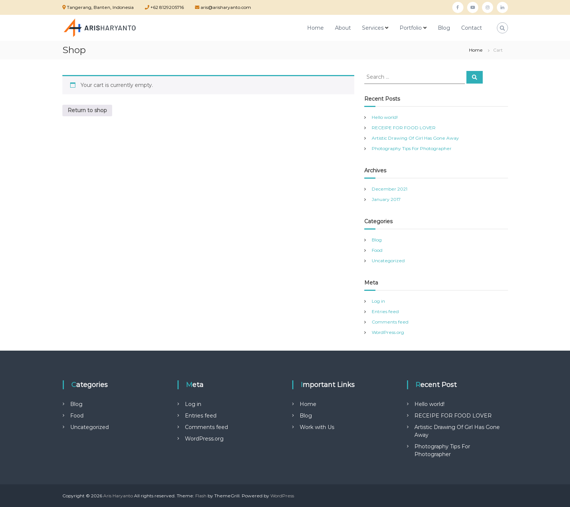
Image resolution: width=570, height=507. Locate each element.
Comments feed (390, 322)
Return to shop (87, 110)
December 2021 (389, 189)
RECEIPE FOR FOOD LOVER (404, 127)
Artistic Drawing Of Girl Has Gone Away (415, 138)
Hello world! (385, 117)
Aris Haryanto (118, 495)
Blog (444, 28)
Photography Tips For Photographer (412, 148)
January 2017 (386, 199)
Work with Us (317, 427)
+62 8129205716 (166, 7)
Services (373, 28)
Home (315, 28)
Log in (378, 301)
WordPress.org (388, 332)
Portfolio (411, 28)
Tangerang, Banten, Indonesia (100, 7)
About (343, 28)
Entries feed (385, 311)
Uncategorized (388, 260)
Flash (200, 495)
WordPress (282, 495)
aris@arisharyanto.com (225, 7)
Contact (471, 28)
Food (377, 250)
